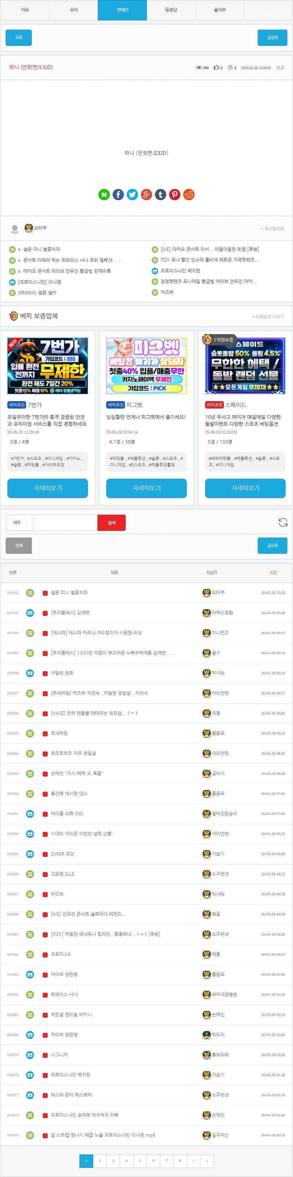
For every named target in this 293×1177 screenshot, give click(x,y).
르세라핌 (59, 733)
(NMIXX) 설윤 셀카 (37, 292)
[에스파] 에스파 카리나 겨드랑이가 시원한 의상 (96, 633)
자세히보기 (48, 488)
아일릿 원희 (62, 673)
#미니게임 (54, 458)
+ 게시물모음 (272, 228)
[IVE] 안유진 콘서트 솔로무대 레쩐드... (88, 914)
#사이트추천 (53, 465)
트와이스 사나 (64, 994)
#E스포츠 (137, 465)
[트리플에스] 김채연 (70, 613)
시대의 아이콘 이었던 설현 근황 (81, 834)
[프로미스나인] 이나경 (39, 282)
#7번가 (17, 458)
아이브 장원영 (64, 974)
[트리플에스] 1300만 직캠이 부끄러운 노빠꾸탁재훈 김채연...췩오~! (112, 653)
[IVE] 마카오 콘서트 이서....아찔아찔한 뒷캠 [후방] (210, 249)
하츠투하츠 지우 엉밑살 (73, 753)
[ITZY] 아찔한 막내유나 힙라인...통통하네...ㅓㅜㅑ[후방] (105, 934)
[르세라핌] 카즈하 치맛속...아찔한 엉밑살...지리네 (99, 693)
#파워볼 (32, 465)
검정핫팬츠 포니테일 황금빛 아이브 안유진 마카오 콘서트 (210, 281)
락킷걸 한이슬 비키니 (71, 1014)
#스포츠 (34, 458)
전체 (18, 546)
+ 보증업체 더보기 (268, 316)
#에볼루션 (136, 458)
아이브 (57, 894)
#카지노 (73, 458)
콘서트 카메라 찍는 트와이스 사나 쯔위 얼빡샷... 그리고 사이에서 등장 (72, 260)
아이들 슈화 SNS (67, 813)
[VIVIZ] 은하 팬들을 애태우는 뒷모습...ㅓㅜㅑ (95, 713)
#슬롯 (16, 465)
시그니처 (59, 1055)
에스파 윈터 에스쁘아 (71, 1095)
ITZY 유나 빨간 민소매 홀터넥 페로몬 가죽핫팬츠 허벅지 (210, 260)
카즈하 (167, 292)
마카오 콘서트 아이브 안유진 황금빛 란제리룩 (67, 271)
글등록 (272, 38)
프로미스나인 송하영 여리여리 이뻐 (85, 1115)
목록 (18, 38)
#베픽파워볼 (220, 458)
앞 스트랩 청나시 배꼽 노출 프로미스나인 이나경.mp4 (103, 1135)
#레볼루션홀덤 (162, 465)
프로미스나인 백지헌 (180, 271)
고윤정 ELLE (62, 874)
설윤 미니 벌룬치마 (41, 249)
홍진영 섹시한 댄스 (69, 793)
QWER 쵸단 (62, 854)
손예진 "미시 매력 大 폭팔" (77, 773)
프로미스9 (61, 954)
